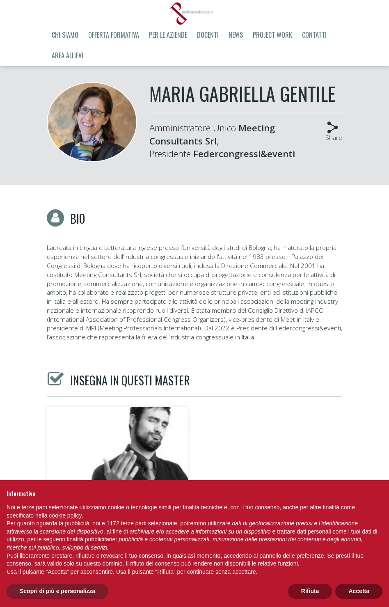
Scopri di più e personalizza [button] (57, 591)
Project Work (272, 35)
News (236, 35)
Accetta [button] (358, 591)
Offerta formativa (113, 35)
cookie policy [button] (65, 515)
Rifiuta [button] (310, 591)
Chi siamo (65, 35)
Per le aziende (168, 35)
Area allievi (67, 55)
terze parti (133, 523)
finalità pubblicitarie (90, 539)
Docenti (208, 35)
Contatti (314, 35)
